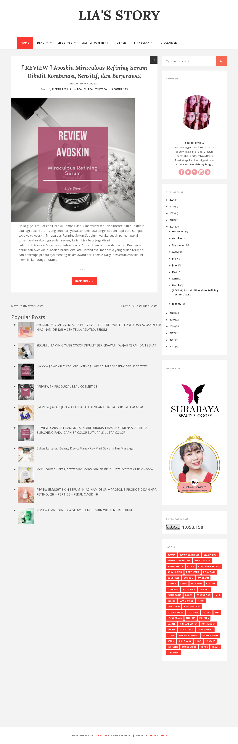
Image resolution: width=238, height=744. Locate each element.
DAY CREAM (203, 578)
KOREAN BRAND (176, 612)
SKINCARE (210, 641)
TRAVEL (216, 647)
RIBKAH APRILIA (61, 97)
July (174, 258)
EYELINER (210, 583)
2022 (172, 219)
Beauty (42, 42)
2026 (172, 199)
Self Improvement (95, 42)
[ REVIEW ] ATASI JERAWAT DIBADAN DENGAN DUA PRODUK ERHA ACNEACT (91, 438)
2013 (172, 346)
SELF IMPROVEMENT (189, 635)
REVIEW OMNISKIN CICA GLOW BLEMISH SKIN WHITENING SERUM (84, 541)
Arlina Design (158, 735)
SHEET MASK (185, 641)
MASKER (172, 624)
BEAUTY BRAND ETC (190, 555)
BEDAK (190, 566)
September (179, 244)
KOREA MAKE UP (192, 606)
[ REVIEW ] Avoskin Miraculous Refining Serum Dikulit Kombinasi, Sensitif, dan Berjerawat (84, 76)
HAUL (217, 595)
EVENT (183, 583)
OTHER (171, 635)
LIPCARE (207, 612)
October (177, 238)
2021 (172, 226)
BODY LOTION (175, 572)
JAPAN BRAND (187, 601)
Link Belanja (143, 42)
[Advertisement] (119, 700)
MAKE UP (190, 618)
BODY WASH (209, 572)
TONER (204, 647)
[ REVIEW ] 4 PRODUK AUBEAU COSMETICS (66, 418)
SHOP (198, 641)
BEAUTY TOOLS (175, 566)
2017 (172, 332)
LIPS (217, 612)
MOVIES (171, 629)
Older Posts (149, 337)
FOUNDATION (204, 595)
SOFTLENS (173, 647)
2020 (172, 312)
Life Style (65, 42)
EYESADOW (173, 589)
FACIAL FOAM (174, 595)
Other (121, 42)
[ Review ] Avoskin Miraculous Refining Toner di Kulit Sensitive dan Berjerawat (91, 397)
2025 (172, 206)
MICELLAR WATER (188, 624)
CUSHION (188, 578)
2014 (172, 339)
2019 (172, 319)
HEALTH (172, 601)
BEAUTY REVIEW (97, 97)
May (175, 271)
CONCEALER (173, 578)
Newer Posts (34, 337)
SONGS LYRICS (189, 647)
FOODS (188, 595)
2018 (172, 326)
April (175, 278)
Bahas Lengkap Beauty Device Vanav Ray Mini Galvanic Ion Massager (85, 479)
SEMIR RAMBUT (210, 635)
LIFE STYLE (193, 612)
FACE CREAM (189, 589)
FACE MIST (205, 589)
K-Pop (201, 601)
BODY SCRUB (192, 572)
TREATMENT (174, 652)
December (178, 231)
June (175, 265)
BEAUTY (82, 97)
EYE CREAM (196, 583)
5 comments (119, 97)
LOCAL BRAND (175, 618)
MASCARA (204, 618)
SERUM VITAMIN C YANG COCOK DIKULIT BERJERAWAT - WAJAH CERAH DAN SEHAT (96, 376)
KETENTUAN (174, 606)
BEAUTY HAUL (211, 555)
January (177, 303)
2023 (172, 213)
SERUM (171, 641)
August (176, 251)
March (176, 285)
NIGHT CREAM (186, 629)
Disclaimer (169, 42)
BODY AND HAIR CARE (209, 566)
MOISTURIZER (208, 624)
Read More (84, 311)
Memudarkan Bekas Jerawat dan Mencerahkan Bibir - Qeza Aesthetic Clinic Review (94, 500)
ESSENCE (172, 583)
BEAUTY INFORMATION (179, 560)
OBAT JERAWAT (205, 629)
